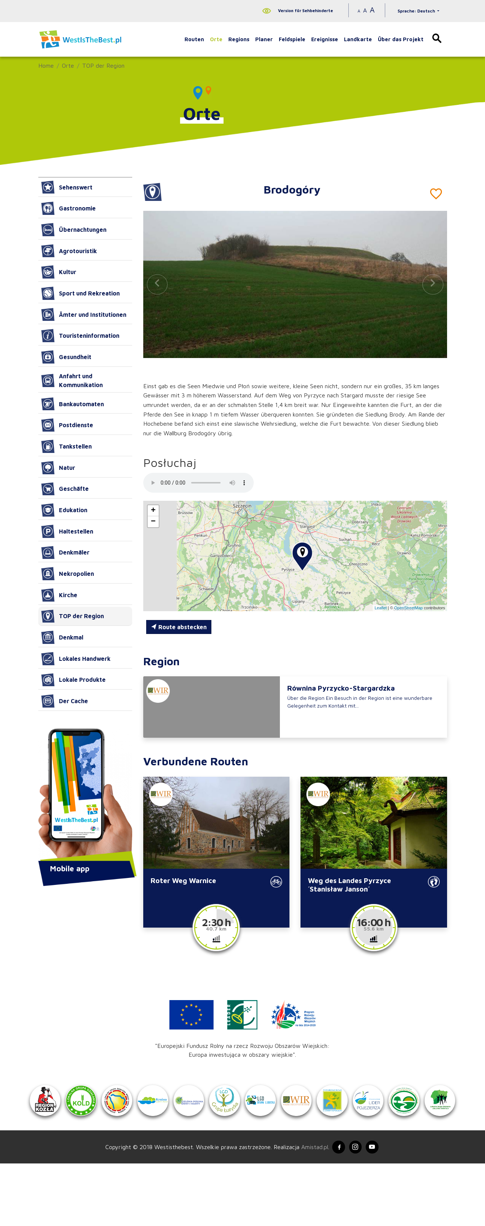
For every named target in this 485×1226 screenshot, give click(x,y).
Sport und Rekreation (80, 293)
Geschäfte (65, 489)
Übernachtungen (73, 229)
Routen (194, 39)
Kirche (59, 595)
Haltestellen (67, 531)
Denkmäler (65, 552)
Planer (264, 39)
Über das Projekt (401, 39)
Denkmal (62, 637)
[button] (432, 284)
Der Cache (64, 701)
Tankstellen (66, 446)
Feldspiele (292, 39)
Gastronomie (68, 208)
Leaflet (381, 608)
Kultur (58, 272)
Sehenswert (66, 187)
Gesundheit (66, 357)
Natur (58, 467)
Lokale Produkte (73, 680)
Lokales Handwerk (75, 658)
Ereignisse (324, 39)
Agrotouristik (69, 251)
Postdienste (67, 425)
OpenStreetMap (408, 608)
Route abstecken (179, 627)
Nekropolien (67, 573)
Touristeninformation (80, 335)
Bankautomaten (72, 404)
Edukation (64, 510)
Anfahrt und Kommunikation (72, 380)
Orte (216, 39)
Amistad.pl (311, 1208)
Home (46, 65)
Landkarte (358, 39)
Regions (238, 39)
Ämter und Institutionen (83, 314)
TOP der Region (103, 65)
